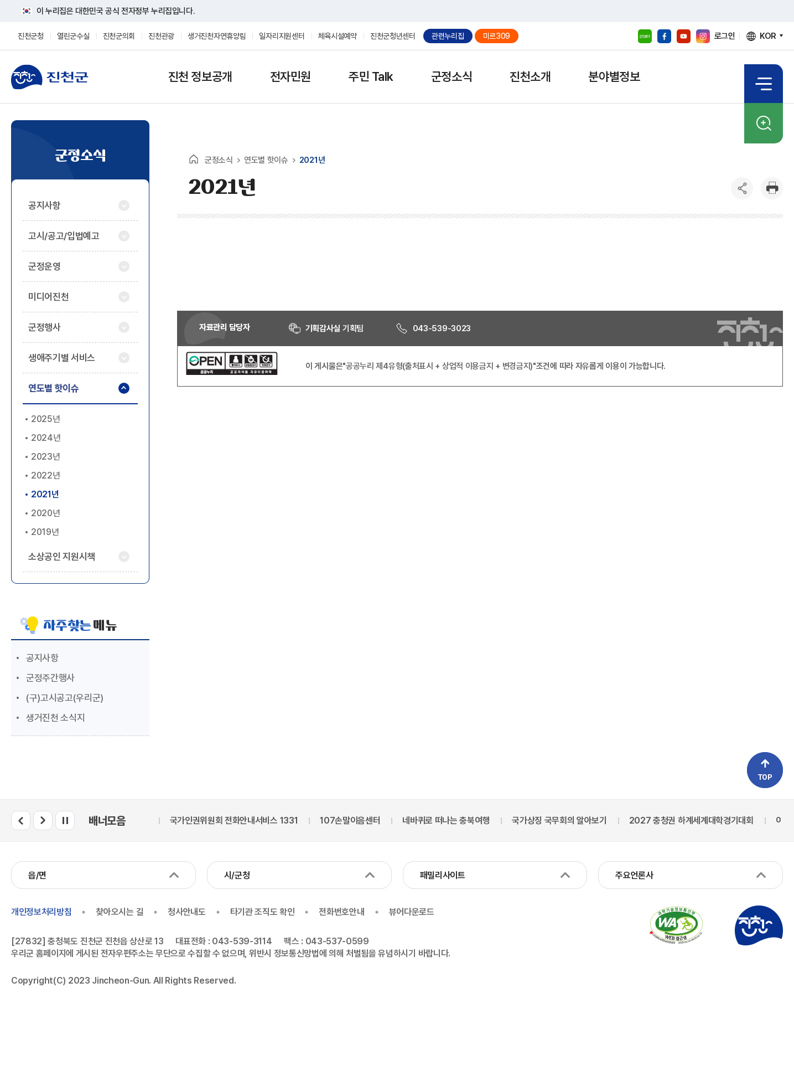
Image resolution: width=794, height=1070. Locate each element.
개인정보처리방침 (41, 912)
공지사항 (42, 657)
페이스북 (664, 36)
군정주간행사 (50, 677)
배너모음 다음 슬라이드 (43, 820)
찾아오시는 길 (119, 912)
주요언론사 (634, 875)
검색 (763, 123)
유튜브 (684, 36)
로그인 (724, 36)
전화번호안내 (341, 912)
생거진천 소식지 (55, 717)
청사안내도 (186, 912)
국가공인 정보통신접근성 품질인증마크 (676, 925)
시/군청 (237, 875)
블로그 (645, 36)
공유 (742, 188)
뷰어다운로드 (411, 912)
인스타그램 (703, 36)
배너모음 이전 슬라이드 (20, 820)
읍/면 (37, 875)
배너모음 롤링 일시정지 (65, 820)
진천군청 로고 (50, 77)
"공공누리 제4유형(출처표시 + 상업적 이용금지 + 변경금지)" (439, 366)
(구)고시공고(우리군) (64, 697)
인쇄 (772, 188)
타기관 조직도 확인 (262, 912)
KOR (768, 36)
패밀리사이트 (442, 875)
